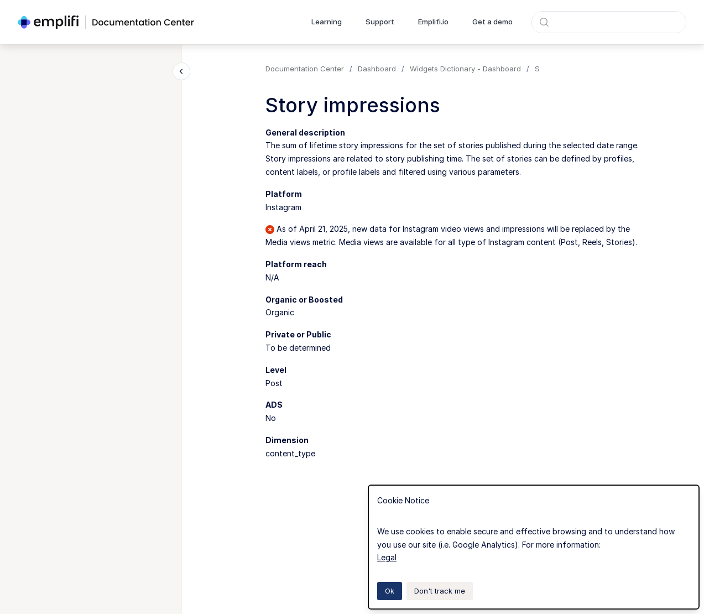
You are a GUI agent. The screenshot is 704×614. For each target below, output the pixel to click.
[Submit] (544, 22)
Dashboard (377, 68)
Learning (326, 21)
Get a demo (492, 21)
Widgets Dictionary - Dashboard (465, 68)
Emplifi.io (433, 21)
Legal (387, 557)
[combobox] (609, 22)
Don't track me (439, 590)
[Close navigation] (181, 71)
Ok (389, 590)
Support (380, 21)
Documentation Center (304, 68)
